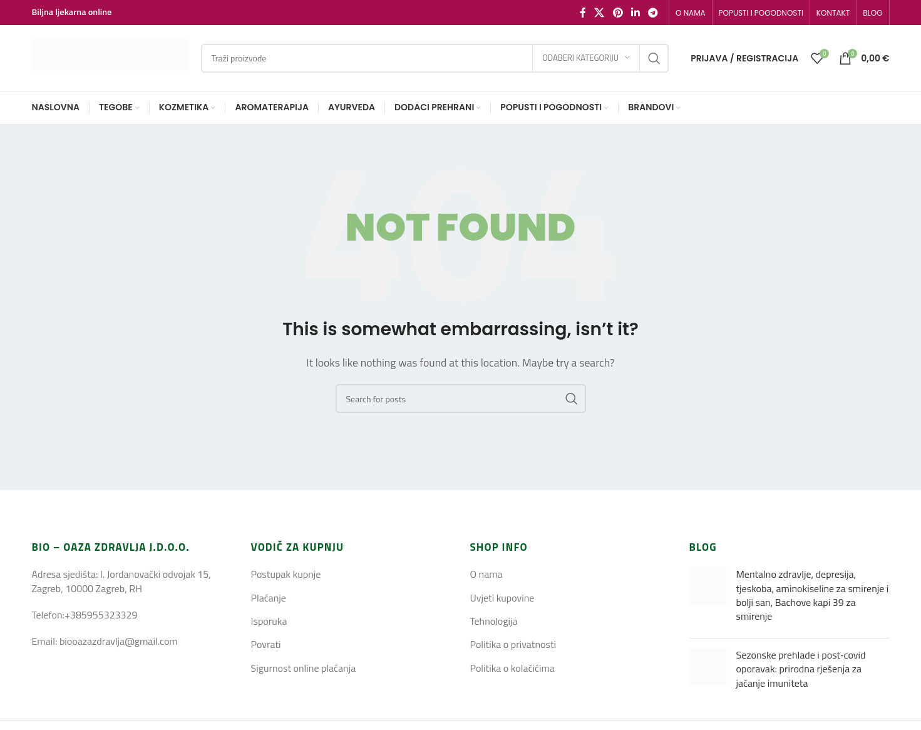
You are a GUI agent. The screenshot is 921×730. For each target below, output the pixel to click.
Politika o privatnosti (513, 644)
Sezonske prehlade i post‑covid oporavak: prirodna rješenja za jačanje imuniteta (801, 669)
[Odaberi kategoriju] (586, 58)
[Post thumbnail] (708, 597)
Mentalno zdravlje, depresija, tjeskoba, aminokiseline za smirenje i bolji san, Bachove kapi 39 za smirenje (812, 594)
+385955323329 (100, 614)
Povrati (266, 644)
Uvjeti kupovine (502, 598)
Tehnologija (494, 621)
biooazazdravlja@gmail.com (118, 641)
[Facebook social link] (582, 12)
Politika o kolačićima (512, 668)
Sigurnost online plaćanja (303, 668)
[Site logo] (110, 57)
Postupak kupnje (286, 574)
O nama (486, 574)
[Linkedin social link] (635, 12)
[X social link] (599, 12)
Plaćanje (268, 598)
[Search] (435, 58)
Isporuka (269, 621)
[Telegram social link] (653, 12)
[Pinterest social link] (618, 12)
